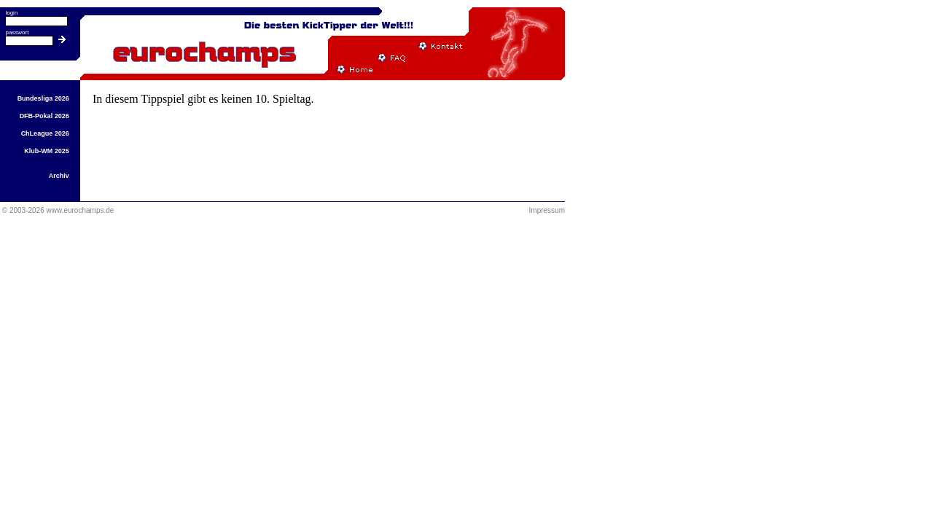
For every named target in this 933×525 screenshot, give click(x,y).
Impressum (547, 210)
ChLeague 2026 (45, 133)
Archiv (59, 175)
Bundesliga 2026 (43, 98)
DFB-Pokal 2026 (44, 116)
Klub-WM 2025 (46, 151)
